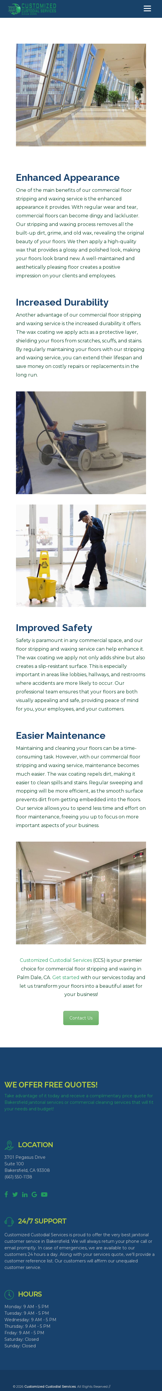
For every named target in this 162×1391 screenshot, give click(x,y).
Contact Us (81, 1018)
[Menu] (147, 8)
